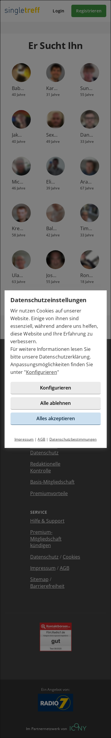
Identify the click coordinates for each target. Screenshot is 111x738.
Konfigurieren (41, 372)
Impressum (24, 439)
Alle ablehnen (55, 403)
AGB (41, 439)
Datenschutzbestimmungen (73, 439)
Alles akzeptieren (55, 418)
